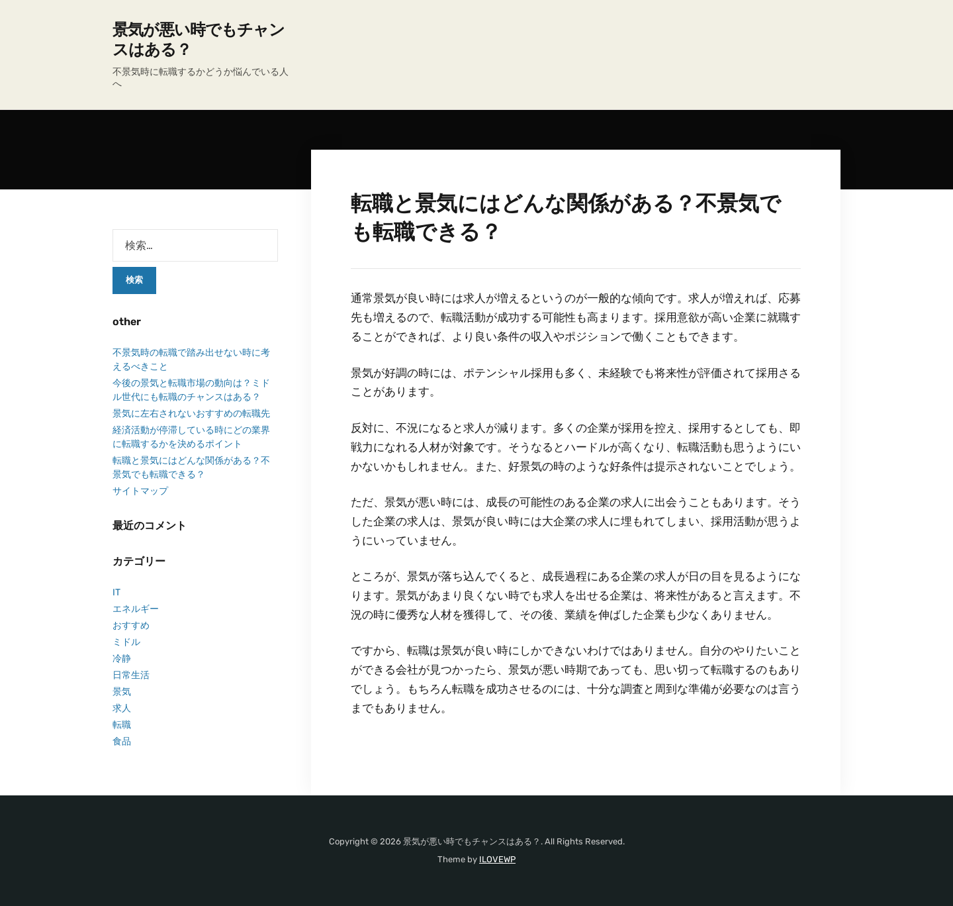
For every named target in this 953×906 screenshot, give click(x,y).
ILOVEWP (497, 859)
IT (116, 592)
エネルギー (136, 609)
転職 (122, 724)
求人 (122, 708)
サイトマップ (140, 491)
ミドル (126, 642)
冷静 (122, 658)
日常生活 (131, 675)
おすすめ (131, 625)
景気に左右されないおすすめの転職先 (191, 413)
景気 (122, 691)
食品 (122, 741)
